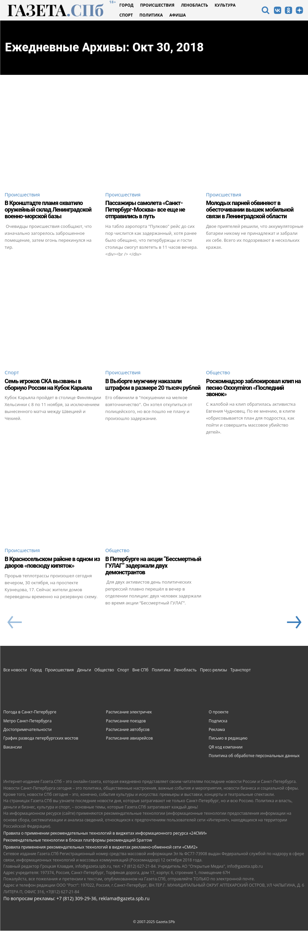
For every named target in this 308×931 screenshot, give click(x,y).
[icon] (265, 11)
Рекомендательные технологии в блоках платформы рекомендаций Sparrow (77, 840)
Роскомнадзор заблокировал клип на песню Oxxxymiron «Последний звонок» (253, 388)
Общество (218, 373)
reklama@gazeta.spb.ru (124, 899)
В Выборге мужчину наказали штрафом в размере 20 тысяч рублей (152, 384)
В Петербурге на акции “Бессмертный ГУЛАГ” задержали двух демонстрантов (153, 566)
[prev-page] (14, 623)
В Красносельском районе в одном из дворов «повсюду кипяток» (52, 562)
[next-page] (293, 623)
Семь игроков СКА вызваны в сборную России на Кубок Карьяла (48, 384)
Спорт (12, 373)
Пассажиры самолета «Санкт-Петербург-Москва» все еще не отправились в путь (145, 210)
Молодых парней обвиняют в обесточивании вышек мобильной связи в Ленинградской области (249, 210)
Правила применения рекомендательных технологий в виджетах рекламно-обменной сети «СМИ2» (100, 847)
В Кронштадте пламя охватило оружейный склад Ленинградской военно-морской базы (48, 210)
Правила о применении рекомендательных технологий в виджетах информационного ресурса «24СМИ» (105, 833)
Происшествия (22, 194)
